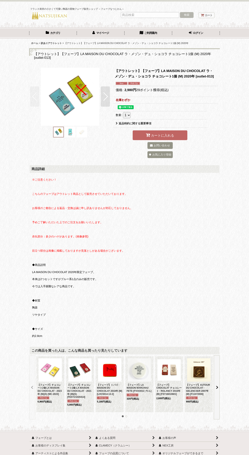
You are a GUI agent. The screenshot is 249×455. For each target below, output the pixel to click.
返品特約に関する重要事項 (133, 123)
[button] (34, 96)
